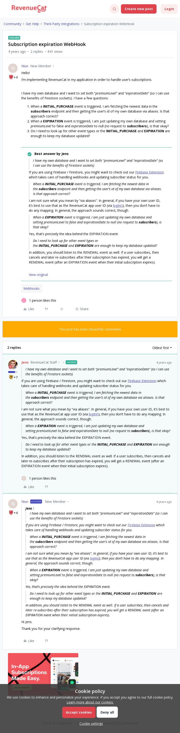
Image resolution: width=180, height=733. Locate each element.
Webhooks (31, 288)
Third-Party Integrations (61, 24)
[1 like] (38, 300)
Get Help (32, 24)
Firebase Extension (149, 172)
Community (12, 24)
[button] (5, 10)
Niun (24, 66)
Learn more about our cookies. (90, 702)
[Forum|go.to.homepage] (29, 9)
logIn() (118, 205)
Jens (25, 362)
